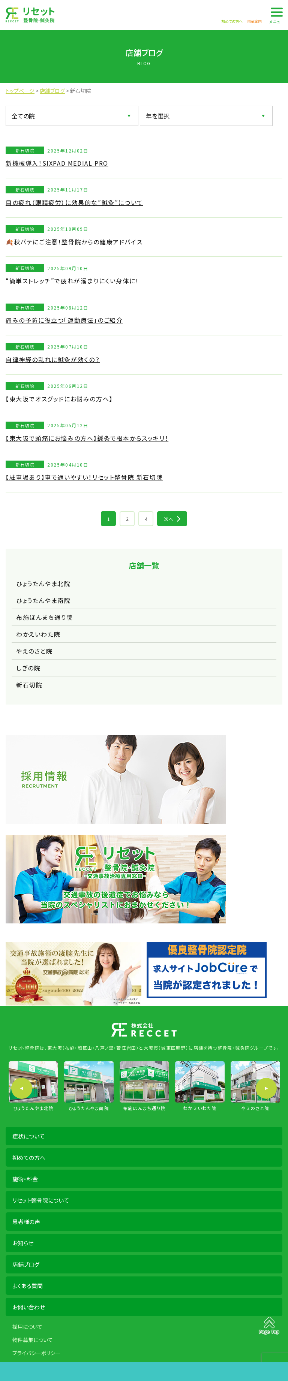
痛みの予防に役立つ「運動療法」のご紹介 (64, 320)
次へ (169, 519)
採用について (27, 1326)
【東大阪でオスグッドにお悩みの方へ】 (59, 398)
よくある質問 (27, 1286)
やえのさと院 (34, 650)
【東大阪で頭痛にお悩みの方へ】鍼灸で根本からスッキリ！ (87, 438)
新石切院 (29, 684)
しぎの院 (28, 667)
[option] (33, 1086)
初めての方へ (28, 1157)
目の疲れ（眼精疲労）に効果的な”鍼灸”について (74, 202)
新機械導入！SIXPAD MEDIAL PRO (57, 163)
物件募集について (32, 1340)
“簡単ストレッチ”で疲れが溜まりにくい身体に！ (72, 280)
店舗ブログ (25, 1264)
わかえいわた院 (38, 634)
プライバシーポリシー (36, 1353)
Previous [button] (21, 1088)
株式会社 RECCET (30, 14)
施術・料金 (25, 1179)
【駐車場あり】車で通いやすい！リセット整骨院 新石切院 (84, 477)
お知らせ (22, 1243)
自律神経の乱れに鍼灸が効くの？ (53, 359)
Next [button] (266, 1088)
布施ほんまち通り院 (44, 617)
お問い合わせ (28, 1307)
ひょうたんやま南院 (43, 600)
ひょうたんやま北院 (43, 583)
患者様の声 (26, 1221)
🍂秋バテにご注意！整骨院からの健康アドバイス (74, 241)
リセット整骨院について (40, 1200)
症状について (28, 1136)
